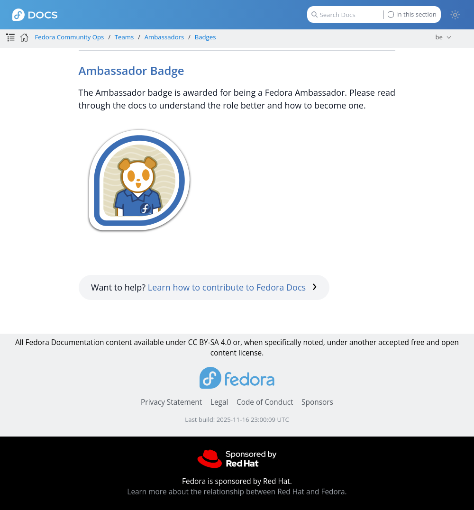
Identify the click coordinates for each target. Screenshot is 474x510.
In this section (412, 14)
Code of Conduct (265, 402)
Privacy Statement (171, 402)
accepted (393, 342)
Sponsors (317, 402)
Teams (124, 37)
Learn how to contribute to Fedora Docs (232, 287)
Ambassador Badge (131, 70)
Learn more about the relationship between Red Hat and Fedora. (236, 492)
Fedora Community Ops (69, 37)
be (438, 37)
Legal (219, 402)
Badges (205, 37)
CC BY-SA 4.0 (209, 342)
